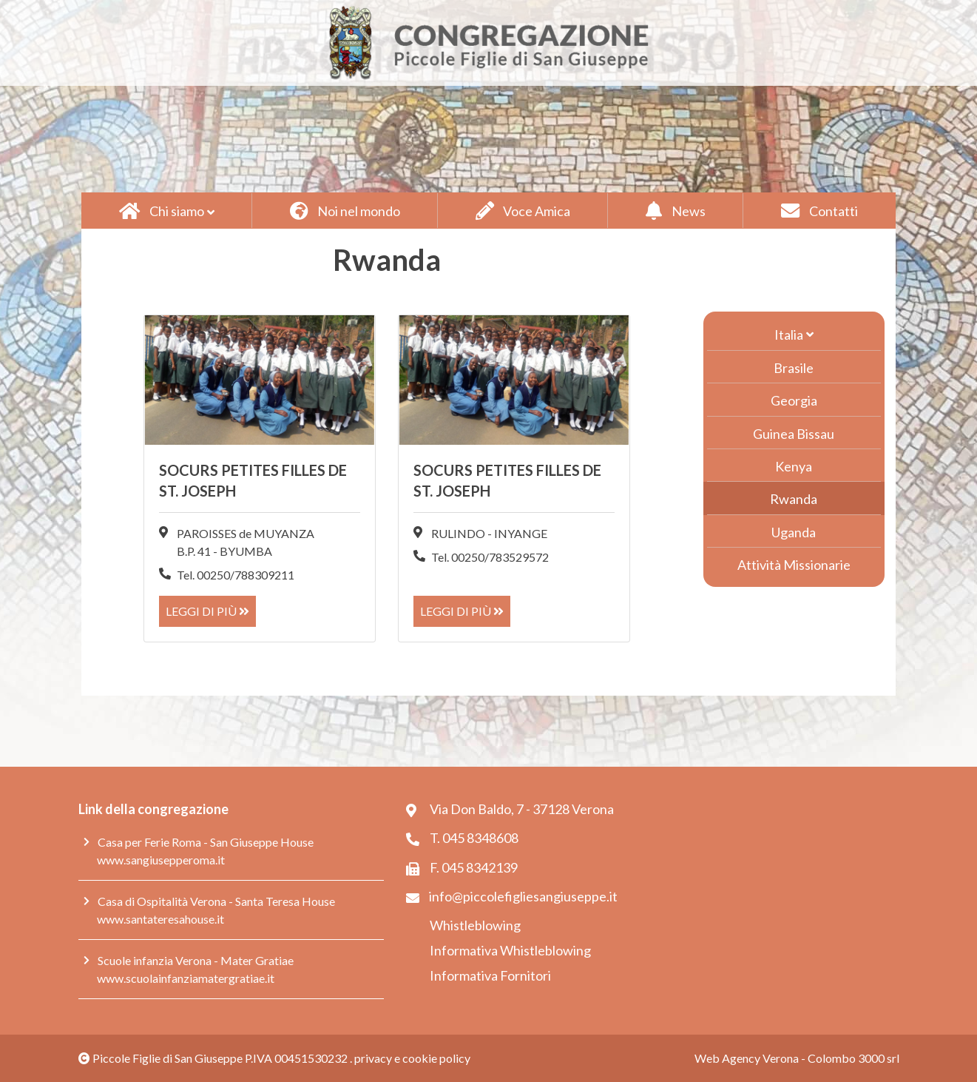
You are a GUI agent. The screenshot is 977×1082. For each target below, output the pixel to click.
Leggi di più (207, 611)
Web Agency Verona (746, 1058)
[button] (166, 210)
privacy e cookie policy (412, 1058)
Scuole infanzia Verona (155, 960)
